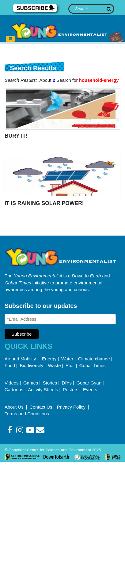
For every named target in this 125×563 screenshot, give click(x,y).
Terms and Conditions (27, 413)
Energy (49, 358)
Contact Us (40, 407)
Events (90, 389)
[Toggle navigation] (10, 39)
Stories (50, 382)
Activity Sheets (43, 389)
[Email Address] (60, 319)
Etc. (70, 365)
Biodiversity (32, 365)
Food (10, 365)
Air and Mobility (21, 358)
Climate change (94, 358)
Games (30, 382)
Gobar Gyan (88, 382)
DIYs (67, 382)
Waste (54, 365)
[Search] (91, 9)
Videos (12, 382)
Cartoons (14, 389)
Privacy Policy (72, 407)
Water (67, 358)
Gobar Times (92, 365)
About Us (15, 407)
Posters (70, 389)
